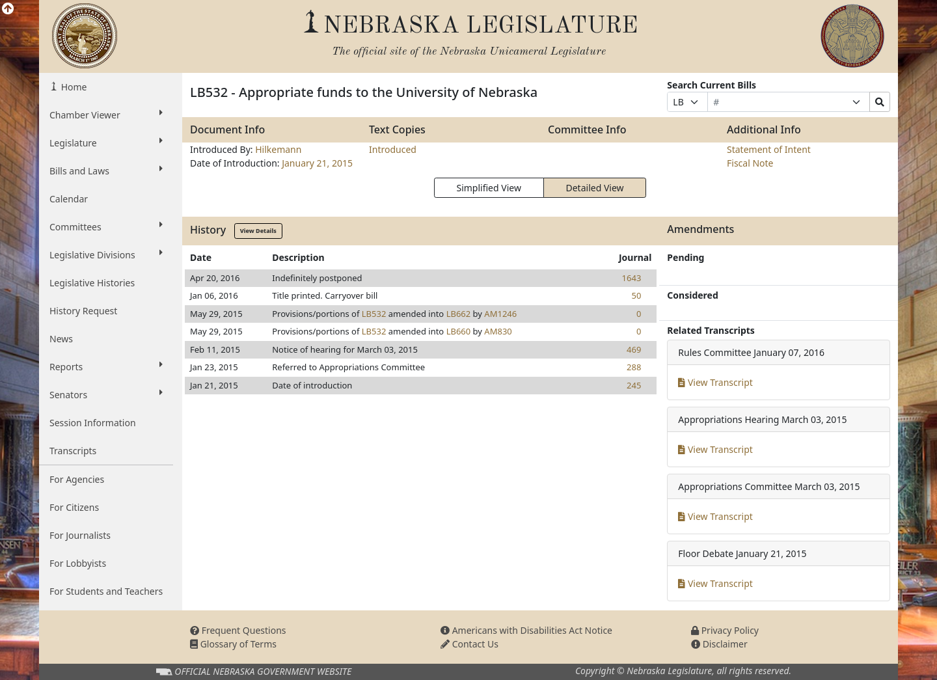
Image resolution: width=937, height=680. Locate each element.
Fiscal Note (750, 163)
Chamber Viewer (106, 114)
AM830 (497, 331)
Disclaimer (719, 644)
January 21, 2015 (317, 163)
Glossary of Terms (233, 644)
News (61, 339)
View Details (258, 230)
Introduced (392, 149)
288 (634, 367)
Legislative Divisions (106, 254)
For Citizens (74, 507)
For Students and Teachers (106, 591)
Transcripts (72, 450)
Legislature (106, 142)
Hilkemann (278, 149)
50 (636, 295)
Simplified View (488, 188)
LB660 (458, 331)
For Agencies (76, 479)
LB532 (374, 314)
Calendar (68, 199)
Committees (106, 226)
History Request (83, 311)
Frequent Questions (238, 630)
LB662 (458, 314)
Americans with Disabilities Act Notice (526, 630)
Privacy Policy (725, 630)
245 (634, 385)
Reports (106, 366)
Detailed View (595, 188)
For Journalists (80, 535)
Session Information (92, 422)
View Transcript (715, 382)
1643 (632, 278)
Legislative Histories (92, 283)
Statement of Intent (769, 149)
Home (73, 87)
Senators (106, 394)
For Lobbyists (77, 563)
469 (634, 349)
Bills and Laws (106, 170)
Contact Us (469, 644)
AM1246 (500, 314)
